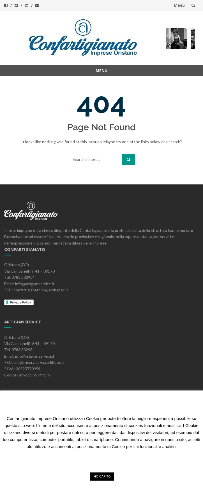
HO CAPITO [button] (102, 476)
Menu (179, 5)
